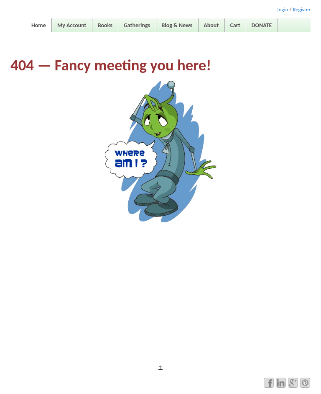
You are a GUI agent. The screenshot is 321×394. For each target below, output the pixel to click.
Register (302, 9)
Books (105, 25)
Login (282, 9)
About (211, 25)
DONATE (262, 25)
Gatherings (137, 25)
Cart (235, 25)
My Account (71, 25)
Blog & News (176, 25)
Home (38, 25)
